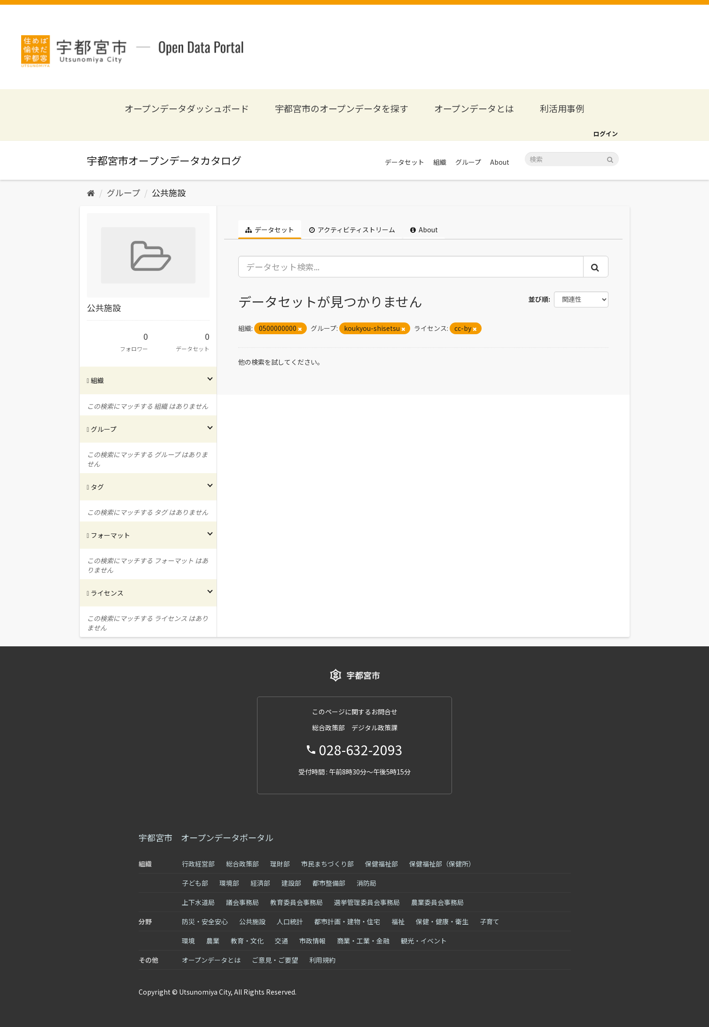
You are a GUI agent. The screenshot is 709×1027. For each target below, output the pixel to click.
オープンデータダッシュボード (187, 108)
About (499, 162)
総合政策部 (242, 863)
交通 (281, 940)
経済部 (260, 883)
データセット (404, 162)
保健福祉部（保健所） (442, 863)
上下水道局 (198, 902)
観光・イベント (424, 940)
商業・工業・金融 (363, 940)
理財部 (280, 863)
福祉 (398, 921)
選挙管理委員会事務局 (367, 902)
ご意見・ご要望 (275, 960)
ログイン (605, 133)
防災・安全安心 (205, 921)
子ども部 (195, 883)
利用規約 (322, 960)
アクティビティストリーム (352, 229)
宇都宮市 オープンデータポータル (206, 837)
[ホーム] (91, 192)
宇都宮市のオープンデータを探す (341, 108)
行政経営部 (198, 863)
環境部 (229, 883)
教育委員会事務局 (296, 902)
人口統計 (290, 921)
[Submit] (610, 158)
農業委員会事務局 (437, 902)
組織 (439, 162)
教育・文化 (247, 940)
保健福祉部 (381, 863)
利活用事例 (562, 108)
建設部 (291, 883)
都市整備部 (328, 883)
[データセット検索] (572, 159)
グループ (468, 162)
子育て (489, 921)
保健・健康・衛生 (442, 921)
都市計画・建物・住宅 (347, 921)
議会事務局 (242, 902)
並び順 (538, 299)
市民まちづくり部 (327, 863)
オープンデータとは (474, 108)
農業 (212, 940)
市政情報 (312, 940)
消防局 (366, 883)
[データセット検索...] (411, 266)
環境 (188, 940)
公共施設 (169, 192)
